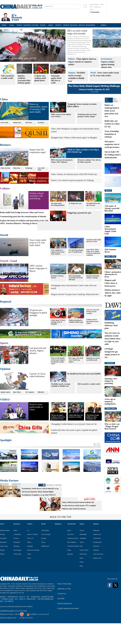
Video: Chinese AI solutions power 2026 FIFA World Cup (74, 174)
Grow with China (41, 169)
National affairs (5, 530)
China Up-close (5, 168)
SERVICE (81, 25)
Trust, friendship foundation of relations (112, 134)
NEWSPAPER (89, 25)
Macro (16, 530)
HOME (4, 25)
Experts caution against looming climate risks (107, 64)
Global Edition (94, 4)
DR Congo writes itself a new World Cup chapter (76, 360)
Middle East (45, 546)
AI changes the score (75, 203)
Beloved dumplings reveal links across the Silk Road (76, 277)
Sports (4, 343)
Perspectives (97, 542)
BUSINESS (27, 25)
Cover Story (4, 546)
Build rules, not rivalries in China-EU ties (112, 124)
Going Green (17, 122)
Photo (29, 558)
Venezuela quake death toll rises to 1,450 (93, 240)
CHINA (11, 25)
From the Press (98, 554)
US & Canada (45, 534)
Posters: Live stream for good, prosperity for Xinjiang (72, 180)
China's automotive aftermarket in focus (113, 274)
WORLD (19, 25)
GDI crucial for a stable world (89, 384)
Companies (17, 534)
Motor (81, 558)
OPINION (66, 25)
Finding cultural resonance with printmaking (36, 196)
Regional (5, 301)
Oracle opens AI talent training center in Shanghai (58, 322)
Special (108, 190)
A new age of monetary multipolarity (110, 401)
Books (29, 542)
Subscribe (97, 7)
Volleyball (83, 538)
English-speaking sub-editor (68, 608)
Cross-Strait (4, 122)
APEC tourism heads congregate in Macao (38, 268)
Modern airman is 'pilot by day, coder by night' (113, 293)
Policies (71, 59)
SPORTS (58, 25)
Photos (2, 554)
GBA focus (28, 122)
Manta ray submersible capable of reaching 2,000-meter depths (38, 108)
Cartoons (96, 546)
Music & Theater (32, 534)
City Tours (70, 534)
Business (5, 144)
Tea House (41, 122)
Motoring (16, 546)
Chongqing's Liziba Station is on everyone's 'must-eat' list (74, 424)
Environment (106, 59)
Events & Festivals (33, 550)
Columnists (110, 363)
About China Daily (64, 584)
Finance (16, 538)
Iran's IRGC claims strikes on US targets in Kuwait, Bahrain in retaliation (93, 252)
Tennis (82, 542)
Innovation (3, 538)
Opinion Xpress (5, 392)
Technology (28, 168)
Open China (16, 392)
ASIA (102, 4)
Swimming (83, 554)
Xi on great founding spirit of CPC (19, 58)
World (93, 73)
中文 (91, 7)
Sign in (92, 9)
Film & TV (30, 538)
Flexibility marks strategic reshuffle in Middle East (60, 385)
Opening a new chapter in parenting (111, 381)
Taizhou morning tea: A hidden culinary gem (76, 321)
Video (29, 554)
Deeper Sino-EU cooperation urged (37, 151)
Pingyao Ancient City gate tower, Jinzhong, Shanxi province (75, 294)
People (2, 550)
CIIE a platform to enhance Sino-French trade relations (57, 252)
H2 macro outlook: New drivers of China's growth (89, 161)
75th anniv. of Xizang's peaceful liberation (112, 208)
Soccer (82, 530)
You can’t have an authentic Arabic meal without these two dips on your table (112, 338)
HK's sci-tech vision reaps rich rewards (77, 32)
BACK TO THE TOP (60, 517)
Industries (17, 542)
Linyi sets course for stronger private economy (92, 311)
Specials (70, 554)
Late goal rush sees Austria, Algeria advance (37, 350)
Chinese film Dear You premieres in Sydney (76, 416)
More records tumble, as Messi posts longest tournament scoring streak (58, 361)
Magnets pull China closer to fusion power (111, 283)
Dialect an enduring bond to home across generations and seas (112, 110)
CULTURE (35, 25)
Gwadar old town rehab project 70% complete (79, 505)
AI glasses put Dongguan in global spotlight (38, 313)
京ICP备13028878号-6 (26, 618)
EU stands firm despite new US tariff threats (76, 251)
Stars (81, 566)
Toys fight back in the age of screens (93, 204)
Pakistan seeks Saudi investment (74, 509)
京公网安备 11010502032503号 (38, 614)
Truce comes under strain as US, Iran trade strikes (37, 242)
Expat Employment (64, 603)
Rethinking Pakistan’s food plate (111, 325)
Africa (43, 542)
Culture (5, 188)
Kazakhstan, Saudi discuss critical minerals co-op (40, 488)
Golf (81, 546)
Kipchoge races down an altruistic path (93, 359)
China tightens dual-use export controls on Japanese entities (82, 62)
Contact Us (61, 594)
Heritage (30, 546)
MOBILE (103, 25)
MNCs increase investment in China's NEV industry (62, 161)
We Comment (29, 392)
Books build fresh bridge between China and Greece (22, 212)
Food (13, 260)
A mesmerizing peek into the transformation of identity (23, 216)
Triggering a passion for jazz (79, 213)
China (4, 99)
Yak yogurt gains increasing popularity (57, 204)
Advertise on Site (64, 589)
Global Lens (97, 534)
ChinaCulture (111, 408)
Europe (43, 538)
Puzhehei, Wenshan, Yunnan (57, 277)
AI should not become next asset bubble (84, 374)
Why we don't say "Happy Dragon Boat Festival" (112, 426)
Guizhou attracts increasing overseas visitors (92, 321)
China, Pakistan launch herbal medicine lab (78, 502)
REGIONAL (74, 25)
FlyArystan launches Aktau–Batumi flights (38, 492)
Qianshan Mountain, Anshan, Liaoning (92, 277)
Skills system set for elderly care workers (61, 115)
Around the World (73, 546)
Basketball (83, 534)
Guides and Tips (72, 538)
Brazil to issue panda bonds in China (36, 407)
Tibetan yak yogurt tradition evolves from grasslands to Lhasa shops (58, 418)
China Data (16, 168)
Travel (4, 260)
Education (3, 542)
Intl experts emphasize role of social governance (112, 144)
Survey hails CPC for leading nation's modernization (113, 155)
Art (28, 530)
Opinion (71, 73)
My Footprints (71, 542)
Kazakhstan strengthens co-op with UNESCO (39, 495)
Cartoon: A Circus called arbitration (37, 375)
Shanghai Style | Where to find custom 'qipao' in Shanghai (74, 138)
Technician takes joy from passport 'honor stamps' (87, 115)
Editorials (41, 392)
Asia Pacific (45, 530)
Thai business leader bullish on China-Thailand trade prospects (92, 418)
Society (2, 534)
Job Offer (60, 599)
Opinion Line (97, 558)
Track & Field (84, 550)
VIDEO (50, 25)
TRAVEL (43, 25)
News (69, 530)
